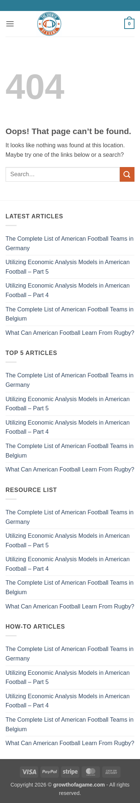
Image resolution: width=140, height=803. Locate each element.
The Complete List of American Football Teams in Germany (69, 243)
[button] (10, 24)
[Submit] (127, 174)
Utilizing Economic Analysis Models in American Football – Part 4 (68, 290)
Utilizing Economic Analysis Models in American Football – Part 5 (68, 267)
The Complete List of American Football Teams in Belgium (69, 314)
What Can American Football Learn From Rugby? (70, 333)
